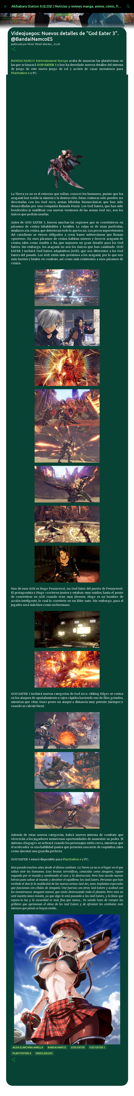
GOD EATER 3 (47, 65)
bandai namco (57, 1047)
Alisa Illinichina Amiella (28, 1047)
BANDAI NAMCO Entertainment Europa (39, 61)
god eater (78, 1047)
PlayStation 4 (20, 73)
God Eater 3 (97, 1047)
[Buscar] (128, 6)
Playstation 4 (22, 1053)
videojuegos (44, 1053)
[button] (13, 49)
